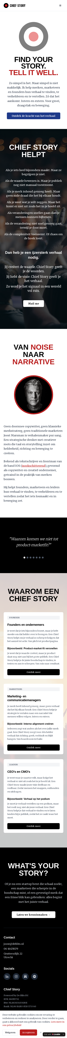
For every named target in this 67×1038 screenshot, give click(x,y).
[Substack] (25, 976)
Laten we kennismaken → (34, 914)
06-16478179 (11, 948)
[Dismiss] (63, 1034)
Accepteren (28, 1032)
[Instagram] (16, 976)
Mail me (33, 303)
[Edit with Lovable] (52, 1034)
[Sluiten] (41, 1032)
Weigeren (10, 1032)
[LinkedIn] (7, 976)
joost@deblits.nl (14, 943)
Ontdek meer (34, 672)
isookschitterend (33, 465)
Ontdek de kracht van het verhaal (33, 115)
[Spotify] (34, 976)
